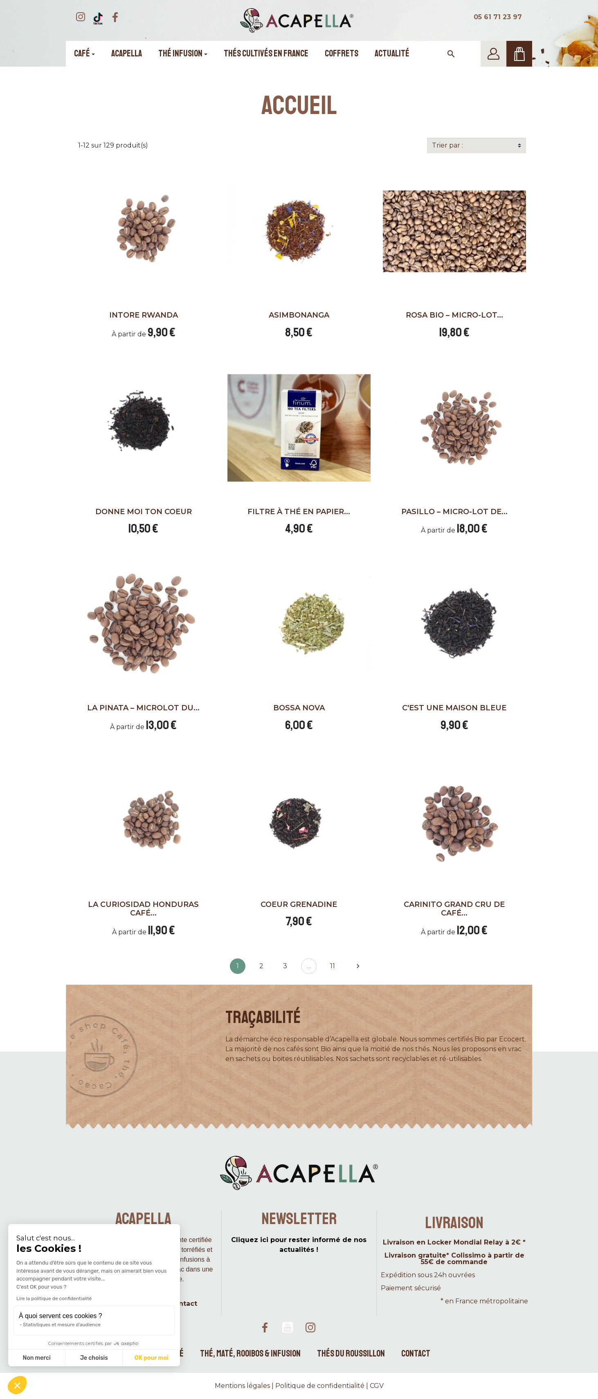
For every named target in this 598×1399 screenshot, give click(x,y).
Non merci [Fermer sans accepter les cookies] (36, 1357)
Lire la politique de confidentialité (54, 1298)
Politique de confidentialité (319, 1386)
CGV (377, 1386)
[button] (17, 1385)
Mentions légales (242, 1386)
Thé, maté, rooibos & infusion (250, 1353)
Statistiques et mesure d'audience (62, 1324)
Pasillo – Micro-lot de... (454, 511)
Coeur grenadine (299, 904)
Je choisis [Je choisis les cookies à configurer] (94, 1357)
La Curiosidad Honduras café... (143, 909)
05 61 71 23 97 (498, 17)
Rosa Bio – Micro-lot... (454, 315)
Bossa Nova (299, 707)
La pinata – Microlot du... (143, 707)
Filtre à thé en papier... (298, 511)
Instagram (310, 1327)
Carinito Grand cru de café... (454, 909)
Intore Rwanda (143, 315)
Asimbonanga (299, 315)
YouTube (287, 1327)
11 (332, 966)
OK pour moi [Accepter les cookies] (152, 1357)
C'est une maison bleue (454, 707)
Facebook (264, 1327)
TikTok (333, 1327)
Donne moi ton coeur (143, 511)
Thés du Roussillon (351, 1353)
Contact (415, 1353)
